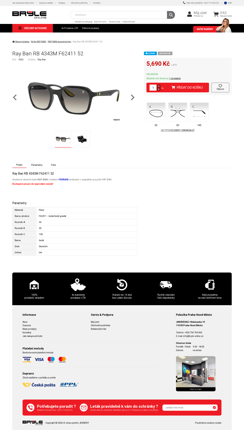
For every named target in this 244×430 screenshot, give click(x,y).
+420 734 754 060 (193, 332)
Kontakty (96, 3)
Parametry (36, 165)
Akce (25, 322)
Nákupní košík (226, 16)
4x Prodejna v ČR (69, 28)
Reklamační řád (98, 329)
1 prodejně (175, 78)
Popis (19, 165)
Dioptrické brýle (128, 22)
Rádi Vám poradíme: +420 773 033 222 (201, 3)
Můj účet (200, 13)
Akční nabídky (213, 29)
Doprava (27, 325)
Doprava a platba (46, 3)
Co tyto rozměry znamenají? (178, 130)
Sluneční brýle (114, 22)
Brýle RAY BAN (100, 22)
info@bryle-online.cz (193, 336)
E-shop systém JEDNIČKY (76, 422)
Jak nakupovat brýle (32, 336)
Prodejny (61, 3)
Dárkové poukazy (90, 28)
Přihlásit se (198, 16)
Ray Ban (42, 59)
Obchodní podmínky (79, 3)
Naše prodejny (30, 329)
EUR (230, 3)
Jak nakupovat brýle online (23, 3)
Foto (53, 165)
